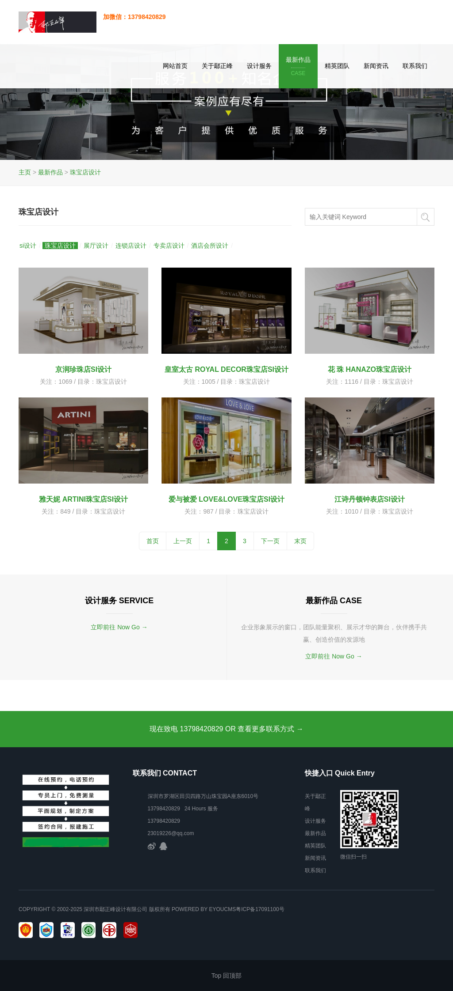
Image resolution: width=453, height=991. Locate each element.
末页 (300, 541)
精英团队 (337, 65)
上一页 (182, 541)
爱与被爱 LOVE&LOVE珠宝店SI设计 (226, 499)
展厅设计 (96, 245)
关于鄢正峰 (217, 65)
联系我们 (415, 65)
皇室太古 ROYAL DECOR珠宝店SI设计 (226, 369)
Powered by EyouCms (203, 909)
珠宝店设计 (85, 172)
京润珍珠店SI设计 (83, 369)
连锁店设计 (130, 245)
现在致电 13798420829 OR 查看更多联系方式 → (226, 729)
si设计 (27, 245)
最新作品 (298, 67)
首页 (152, 541)
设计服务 (259, 65)
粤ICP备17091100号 (260, 909)
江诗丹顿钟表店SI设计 (369, 499)
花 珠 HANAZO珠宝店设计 (369, 369)
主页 (25, 172)
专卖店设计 (169, 245)
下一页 (270, 541)
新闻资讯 (376, 65)
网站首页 (175, 65)
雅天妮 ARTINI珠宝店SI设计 (83, 499)
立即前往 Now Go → (119, 627)
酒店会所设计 (209, 245)
